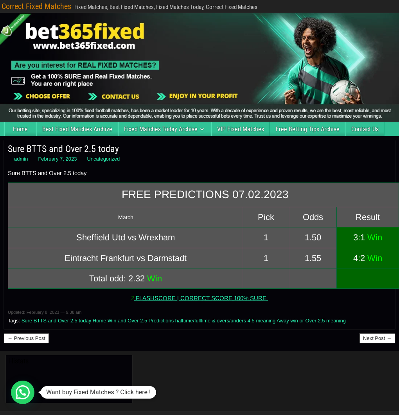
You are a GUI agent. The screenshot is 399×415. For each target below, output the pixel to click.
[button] (22, 392)
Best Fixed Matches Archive (77, 129)
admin (21, 159)
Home (20, 129)
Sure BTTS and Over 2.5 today (63, 148)
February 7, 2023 (57, 159)
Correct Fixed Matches (36, 6)
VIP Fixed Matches (240, 129)
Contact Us (365, 129)
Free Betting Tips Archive (308, 129)
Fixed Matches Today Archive (161, 129)
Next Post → (377, 338)
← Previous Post (26, 338)
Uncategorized (103, 159)
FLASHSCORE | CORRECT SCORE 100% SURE (201, 298)
